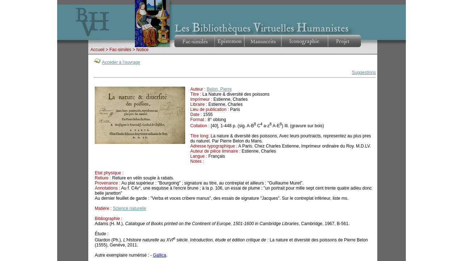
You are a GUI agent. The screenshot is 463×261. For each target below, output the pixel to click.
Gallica (159, 255)
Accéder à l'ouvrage (121, 62)
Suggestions (364, 72)
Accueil (97, 49)
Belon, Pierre (219, 89)
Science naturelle (129, 208)
